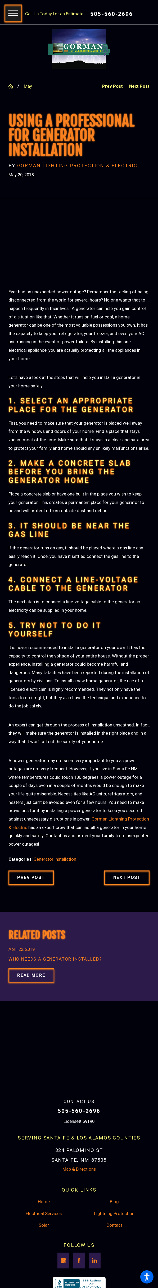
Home (44, 1201)
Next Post (127, 877)
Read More (31, 975)
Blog (114, 1201)
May (28, 86)
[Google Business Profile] (63, 1260)
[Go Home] (12, 86)
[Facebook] (79, 1260)
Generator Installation (55, 859)
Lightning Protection (114, 1213)
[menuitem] (43, 1202)
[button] (147, 1277)
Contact (114, 1225)
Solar (44, 1225)
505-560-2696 (111, 14)
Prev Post (31, 877)
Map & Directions (79, 1169)
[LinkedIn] (95, 1260)
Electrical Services (44, 1213)
